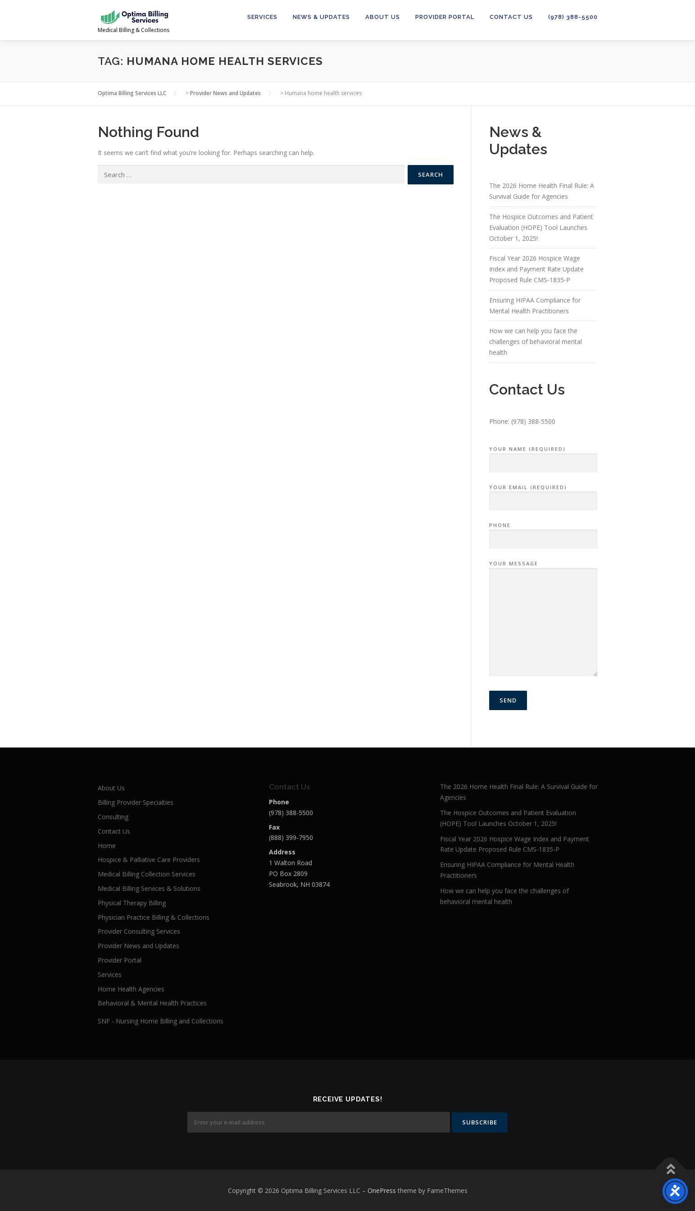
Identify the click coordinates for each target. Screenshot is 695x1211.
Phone (543, 532)
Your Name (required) (543, 456)
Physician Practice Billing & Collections (153, 917)
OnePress (382, 1189)
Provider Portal (444, 17)
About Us (382, 17)
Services (262, 17)
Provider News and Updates (138, 945)
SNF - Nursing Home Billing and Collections (160, 1021)
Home (107, 845)
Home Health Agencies (131, 989)
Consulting (113, 816)
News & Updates (321, 17)
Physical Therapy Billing (132, 903)
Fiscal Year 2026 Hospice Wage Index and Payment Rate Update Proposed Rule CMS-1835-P (536, 269)
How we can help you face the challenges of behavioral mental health (535, 341)
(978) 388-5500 (573, 17)
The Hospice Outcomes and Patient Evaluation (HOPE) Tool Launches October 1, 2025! (541, 227)
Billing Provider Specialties (135, 802)
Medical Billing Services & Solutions (149, 888)
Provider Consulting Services (139, 931)
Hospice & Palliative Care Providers (149, 859)
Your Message (543, 619)
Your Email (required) (543, 494)
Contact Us (511, 17)
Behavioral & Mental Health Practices (152, 1003)
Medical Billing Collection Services (146, 874)
